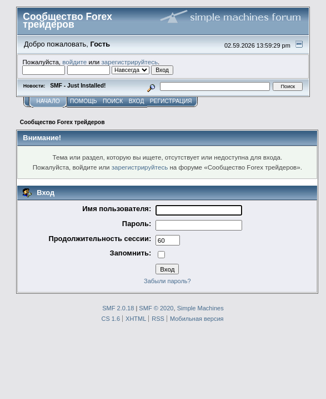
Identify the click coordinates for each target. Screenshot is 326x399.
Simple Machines (200, 308)
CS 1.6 (111, 318)
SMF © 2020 (156, 308)
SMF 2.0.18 (118, 308)
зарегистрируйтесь (129, 61)
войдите (74, 61)
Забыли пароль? (167, 281)
